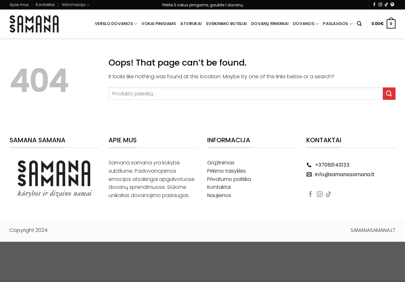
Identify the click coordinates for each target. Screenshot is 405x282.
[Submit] (389, 93)
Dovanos (306, 24)
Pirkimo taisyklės (226, 171)
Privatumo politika (229, 179)
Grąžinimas (220, 162)
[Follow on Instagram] (380, 5)
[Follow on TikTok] (386, 5)
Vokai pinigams (158, 23)
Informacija (76, 5)
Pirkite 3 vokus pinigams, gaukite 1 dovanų (202, 5)
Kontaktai (45, 4)
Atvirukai (191, 23)
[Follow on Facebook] (374, 5)
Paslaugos (337, 24)
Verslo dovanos (116, 24)
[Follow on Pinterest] (392, 5)
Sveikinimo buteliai (226, 23)
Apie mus (19, 4)
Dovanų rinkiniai (270, 23)
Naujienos (219, 195)
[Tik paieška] (359, 24)
